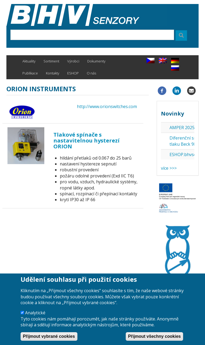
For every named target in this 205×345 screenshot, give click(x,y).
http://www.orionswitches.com (107, 106)
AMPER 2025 (182, 127)
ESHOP (73, 73)
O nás (91, 73)
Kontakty (52, 73)
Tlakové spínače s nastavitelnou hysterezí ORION (86, 140)
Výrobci (73, 61)
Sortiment (51, 61)
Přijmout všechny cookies (154, 337)
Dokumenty (96, 61)
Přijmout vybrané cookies (49, 337)
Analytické (35, 314)
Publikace (30, 73)
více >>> (169, 168)
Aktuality (29, 61)
